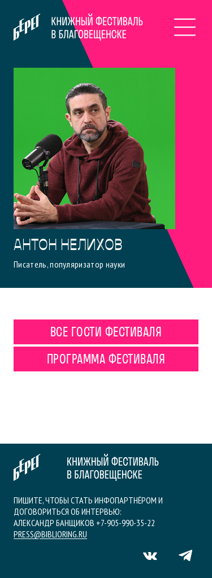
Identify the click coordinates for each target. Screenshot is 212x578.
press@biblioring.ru (50, 534)
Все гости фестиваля (106, 333)
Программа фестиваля (106, 360)
